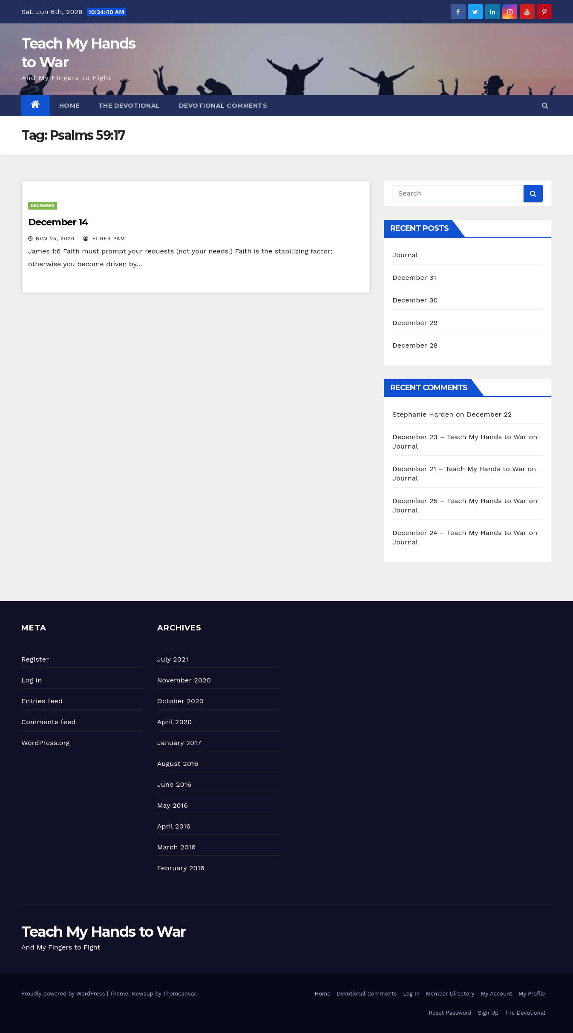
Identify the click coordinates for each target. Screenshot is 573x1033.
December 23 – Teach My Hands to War (459, 437)
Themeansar (179, 993)
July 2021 (172, 659)
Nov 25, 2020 (55, 239)
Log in (31, 680)
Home (69, 105)
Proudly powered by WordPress (64, 993)
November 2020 (184, 680)
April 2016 (173, 826)
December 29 (415, 323)
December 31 (414, 277)
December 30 (415, 300)
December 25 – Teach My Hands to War (459, 501)
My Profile (531, 993)
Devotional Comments (223, 105)
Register (35, 659)
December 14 (58, 222)
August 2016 (178, 764)
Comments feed (48, 722)
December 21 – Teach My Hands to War (458, 469)
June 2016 (174, 784)
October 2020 (180, 701)
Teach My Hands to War (103, 932)
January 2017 (179, 743)
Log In (411, 993)
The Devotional (129, 105)
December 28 (415, 345)
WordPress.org (45, 743)
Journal (405, 255)
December (43, 205)
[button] (545, 105)
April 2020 (174, 722)
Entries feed (42, 701)
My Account (497, 993)
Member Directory (450, 993)
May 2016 (172, 805)
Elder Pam (104, 239)
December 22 (489, 414)
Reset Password (450, 1013)
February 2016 (180, 868)
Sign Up (488, 1013)
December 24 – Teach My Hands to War (459, 533)
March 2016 (176, 847)
